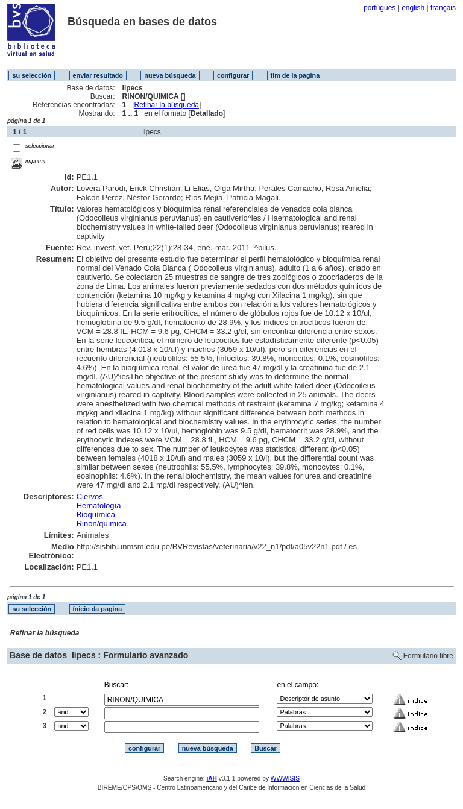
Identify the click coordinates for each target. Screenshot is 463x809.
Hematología (99, 505)
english (413, 8)
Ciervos (90, 496)
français (443, 8)
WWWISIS (285, 778)
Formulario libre (428, 656)
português (379, 8)
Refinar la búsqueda (166, 105)
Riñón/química (102, 523)
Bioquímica (96, 514)
